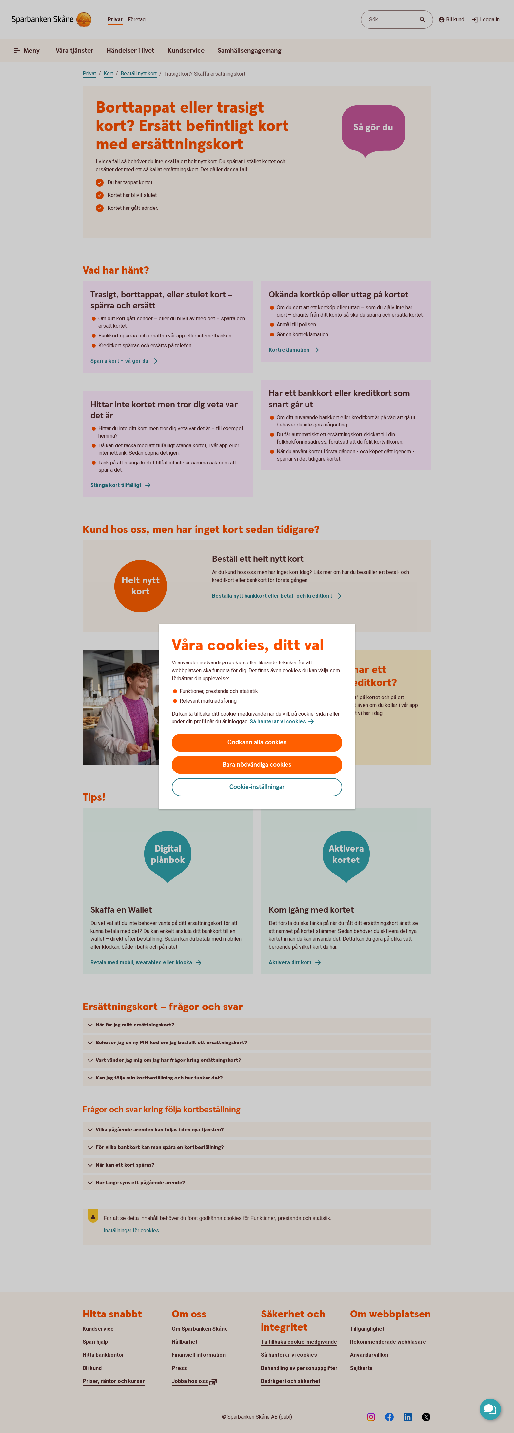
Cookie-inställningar (257, 787)
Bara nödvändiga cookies (257, 765)
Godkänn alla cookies (257, 742)
